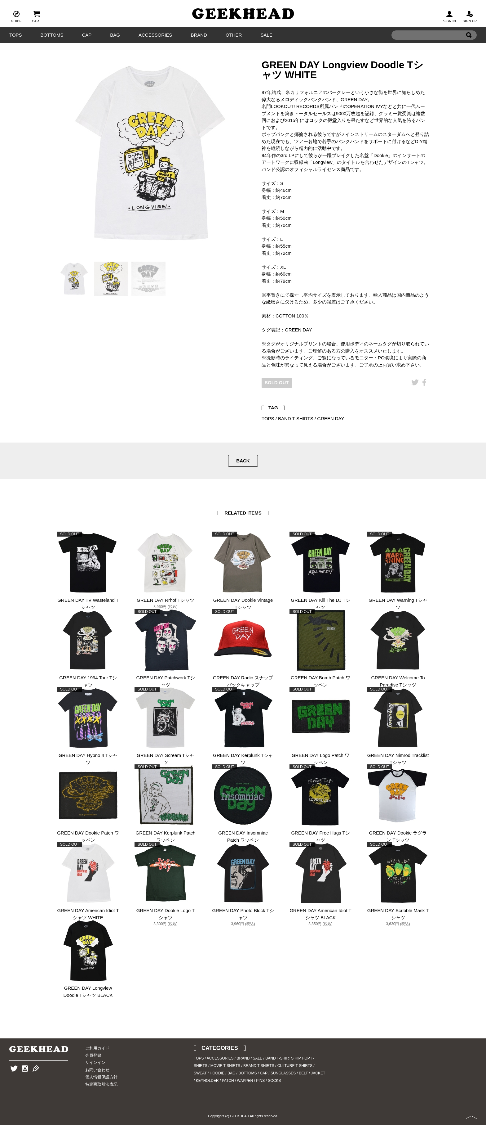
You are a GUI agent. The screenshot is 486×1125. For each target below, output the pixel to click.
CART (36, 16)
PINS (260, 1080)
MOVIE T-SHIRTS (225, 1066)
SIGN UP (470, 16)
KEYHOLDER (207, 1080)
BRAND (199, 35)
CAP (86, 35)
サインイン (95, 1062)
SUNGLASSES (283, 1073)
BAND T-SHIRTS (295, 418)
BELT (303, 1073)
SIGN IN (449, 16)
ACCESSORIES (155, 35)
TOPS (15, 35)
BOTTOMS (52, 35)
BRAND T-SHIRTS (258, 1066)
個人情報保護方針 (101, 1077)
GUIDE (16, 16)
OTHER (234, 35)
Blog (35, 1078)
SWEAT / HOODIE (209, 1073)
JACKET (318, 1073)
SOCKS (274, 1080)
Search (469, 44)
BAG (115, 35)
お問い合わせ (97, 1070)
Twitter (415, 391)
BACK (243, 460)
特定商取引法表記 (101, 1084)
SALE (266, 35)
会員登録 (93, 1055)
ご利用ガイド (97, 1048)
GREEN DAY (330, 418)
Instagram (24, 1078)
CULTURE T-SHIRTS (294, 1066)
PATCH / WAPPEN (237, 1080)
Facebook (424, 391)
